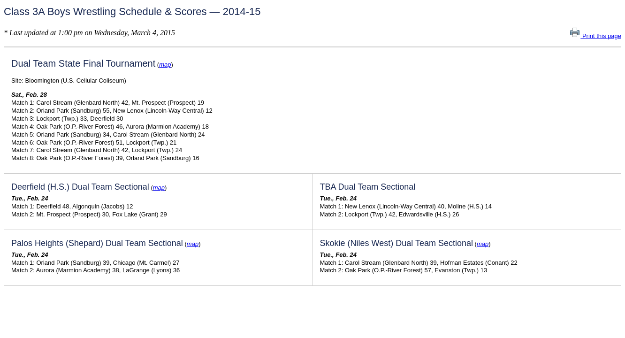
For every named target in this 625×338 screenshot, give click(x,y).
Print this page (595, 35)
